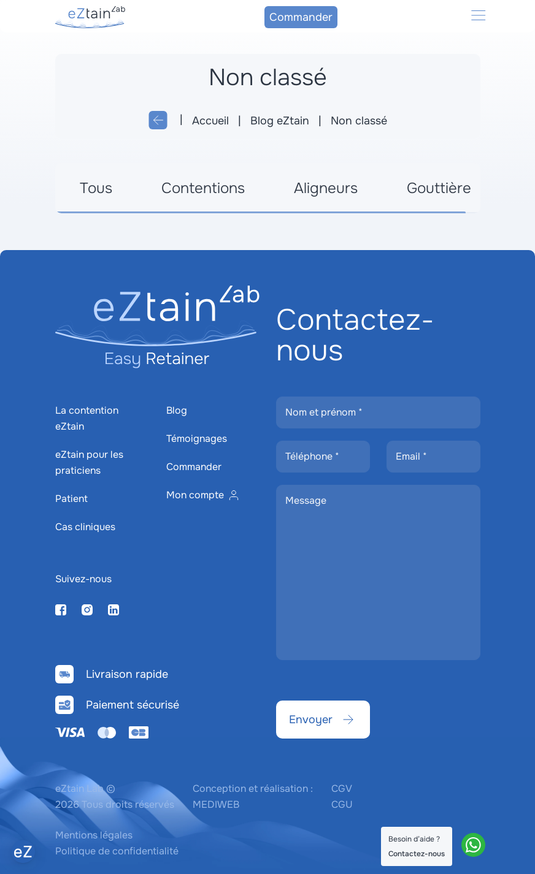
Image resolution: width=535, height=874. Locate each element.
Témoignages (196, 438)
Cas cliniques (85, 526)
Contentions (203, 188)
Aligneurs (326, 188)
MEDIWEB (216, 804)
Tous (96, 188)
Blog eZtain (279, 120)
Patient (71, 498)
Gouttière (439, 188)
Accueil (210, 120)
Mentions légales (94, 835)
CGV (341, 788)
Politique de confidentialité (117, 851)
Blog (176, 410)
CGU (342, 804)
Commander (301, 17)
